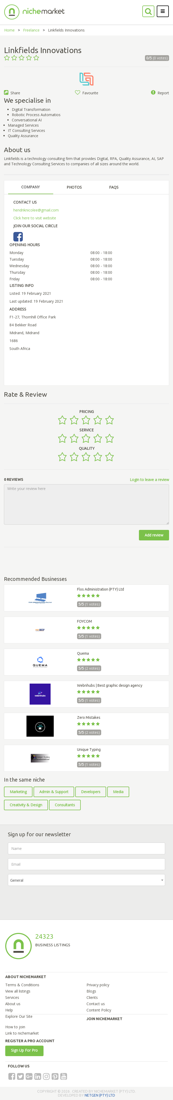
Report (160, 92)
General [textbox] (16, 880)
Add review (154, 535)
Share (12, 92)
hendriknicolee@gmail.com (36, 210)
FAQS (113, 187)
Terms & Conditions (22, 984)
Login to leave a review (149, 479)
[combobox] (86, 880)
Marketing (18, 791)
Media (118, 791)
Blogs (91, 991)
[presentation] (48, 900)
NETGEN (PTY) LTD (100, 1095)
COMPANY (30, 186)
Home (9, 30)
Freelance (31, 30)
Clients (92, 997)
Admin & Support (53, 791)
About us (12, 1003)
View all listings (17, 991)
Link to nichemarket (22, 1033)
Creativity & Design (26, 804)
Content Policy (99, 1010)
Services (12, 997)
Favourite (86, 92)
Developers (90, 791)
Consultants (65, 804)
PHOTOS (74, 187)
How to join (15, 1026)
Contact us (96, 1003)
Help (9, 1010)
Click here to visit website (34, 217)
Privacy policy (98, 984)
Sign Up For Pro (24, 1050)
